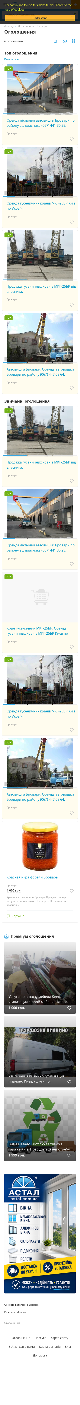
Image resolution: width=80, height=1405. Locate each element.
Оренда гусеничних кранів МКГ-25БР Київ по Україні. (41, 206)
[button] (26, 10)
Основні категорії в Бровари (21, 1304)
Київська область (15, 1312)
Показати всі (12, 59)
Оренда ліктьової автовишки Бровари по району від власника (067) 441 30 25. (41, 123)
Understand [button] (40, 18)
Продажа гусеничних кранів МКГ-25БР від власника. (41, 289)
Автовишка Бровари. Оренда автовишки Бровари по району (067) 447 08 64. (40, 372)
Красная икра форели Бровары (32, 877)
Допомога (40, 1355)
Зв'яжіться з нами (22, 1347)
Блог (68, 1347)
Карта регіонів (50, 1347)
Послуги (40, 1338)
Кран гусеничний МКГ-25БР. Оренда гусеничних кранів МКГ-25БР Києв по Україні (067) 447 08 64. (37, 631)
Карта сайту (59, 1338)
